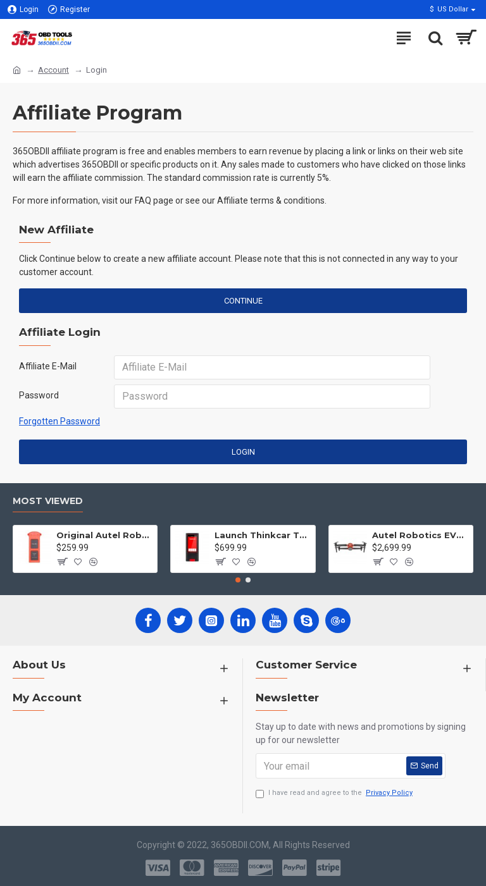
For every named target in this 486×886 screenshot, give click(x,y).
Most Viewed (48, 501)
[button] (237, 579)
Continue (243, 300)
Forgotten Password (59, 421)
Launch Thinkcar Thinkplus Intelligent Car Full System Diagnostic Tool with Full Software (263, 535)
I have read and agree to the (335, 793)
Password (39, 395)
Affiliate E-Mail (48, 366)
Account (53, 70)
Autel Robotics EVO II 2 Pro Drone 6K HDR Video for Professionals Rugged (420, 535)
